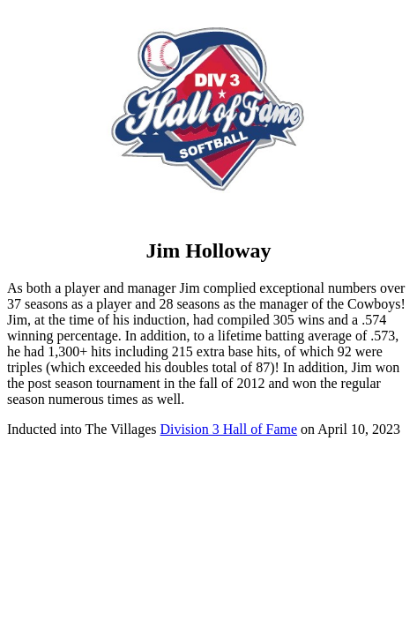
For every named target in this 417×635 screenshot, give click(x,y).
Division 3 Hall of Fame (229, 429)
